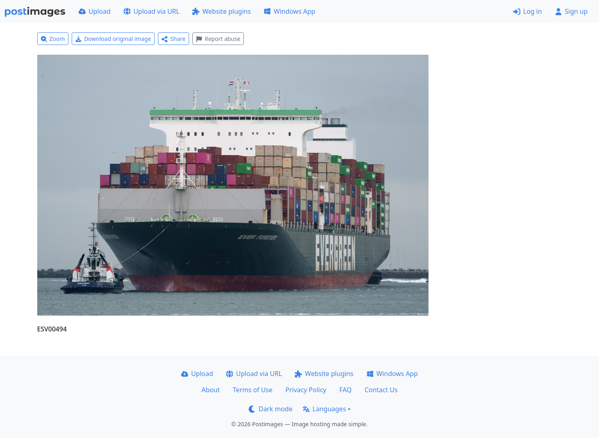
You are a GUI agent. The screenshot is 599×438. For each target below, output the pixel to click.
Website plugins (221, 11)
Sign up (571, 11)
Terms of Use (253, 389)
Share (173, 39)
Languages (324, 408)
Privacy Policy (306, 389)
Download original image (113, 39)
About (210, 389)
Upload (95, 11)
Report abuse (218, 39)
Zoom (53, 39)
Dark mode (270, 408)
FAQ (345, 389)
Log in (527, 11)
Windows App (289, 11)
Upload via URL (151, 11)
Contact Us (381, 389)
